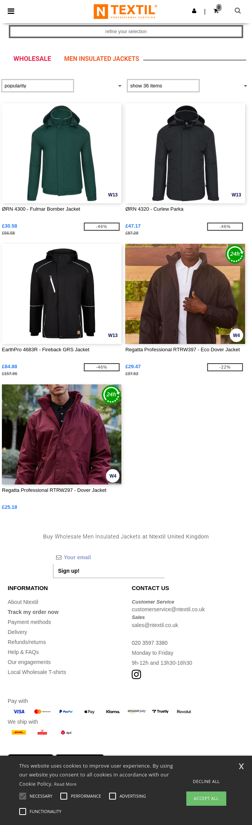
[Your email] (108, 557)
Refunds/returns (27, 642)
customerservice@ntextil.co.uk (168, 609)
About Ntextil (23, 602)
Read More (65, 784)
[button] (194, 11)
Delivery (17, 632)
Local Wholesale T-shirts (37, 672)
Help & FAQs (23, 652)
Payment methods (29, 622)
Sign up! (69, 571)
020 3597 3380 (149, 643)
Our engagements (29, 662)
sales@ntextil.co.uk (155, 625)
